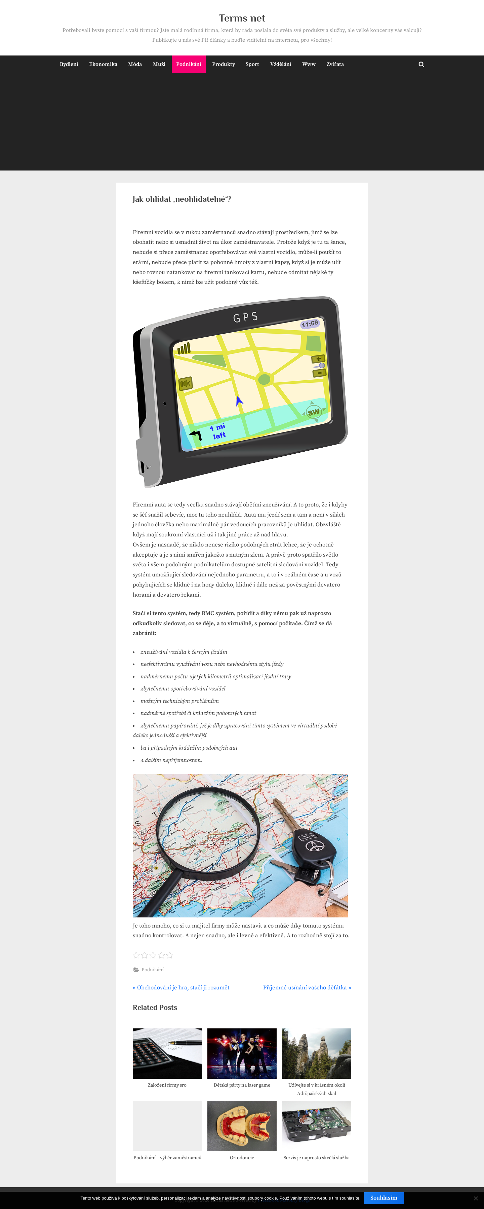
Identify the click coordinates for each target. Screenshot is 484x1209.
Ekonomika (103, 64)
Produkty (223, 64)
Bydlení (69, 64)
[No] (475, 1198)
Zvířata (335, 64)
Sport (252, 64)
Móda (135, 64)
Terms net (242, 18)
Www (309, 64)
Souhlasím (383, 1198)
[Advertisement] (242, 123)
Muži (159, 64)
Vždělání (280, 64)
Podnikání (188, 64)
